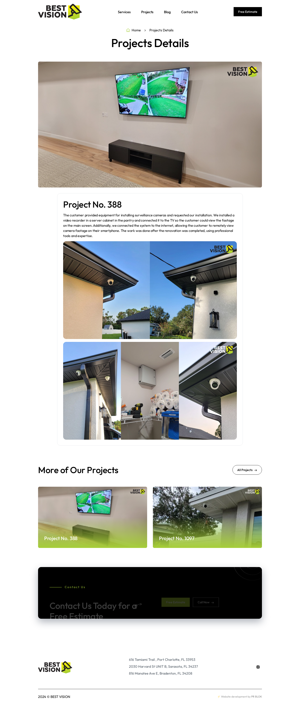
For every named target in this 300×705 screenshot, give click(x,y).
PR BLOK (256, 696)
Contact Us (189, 12)
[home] (60, 12)
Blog (167, 12)
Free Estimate (247, 12)
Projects (147, 12)
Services (124, 12)
